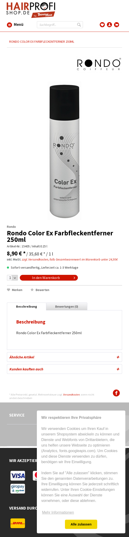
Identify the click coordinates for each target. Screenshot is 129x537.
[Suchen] (79, 24)
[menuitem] (9, 25)
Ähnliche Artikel (21, 357)
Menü (9, 24)
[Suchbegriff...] (60, 24)
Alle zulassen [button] (80, 524)
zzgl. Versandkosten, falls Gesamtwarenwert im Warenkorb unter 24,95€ (70, 259)
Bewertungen (66, 306)
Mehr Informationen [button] (58, 512)
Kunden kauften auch (26, 369)
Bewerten (39, 290)
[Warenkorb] (116, 24)
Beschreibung (26, 306)
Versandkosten (71, 394)
